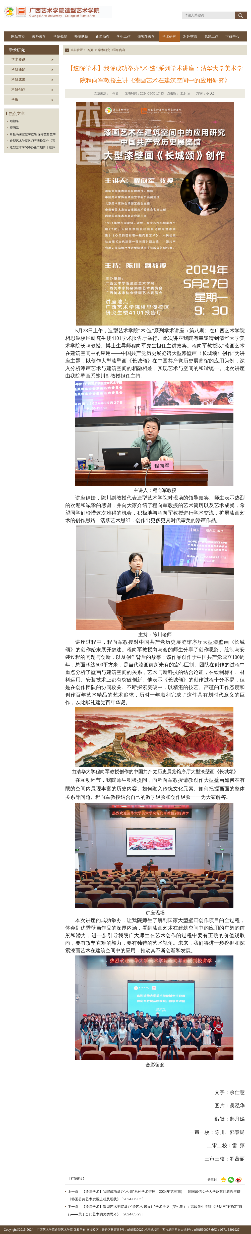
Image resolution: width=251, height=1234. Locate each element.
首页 (90, 50)
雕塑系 (14, 121)
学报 (14, 100)
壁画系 (14, 127)
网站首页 (18, 36)
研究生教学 (146, 36)
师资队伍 (81, 36)
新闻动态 (102, 36)
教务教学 (39, 36)
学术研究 (169, 36)
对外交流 (190, 36)
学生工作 (123, 36)
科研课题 (18, 69)
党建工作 (211, 36)
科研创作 (18, 89)
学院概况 (60, 36)
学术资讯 (18, 59)
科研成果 (18, 79)
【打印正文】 (77, 1178)
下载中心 (232, 36)
